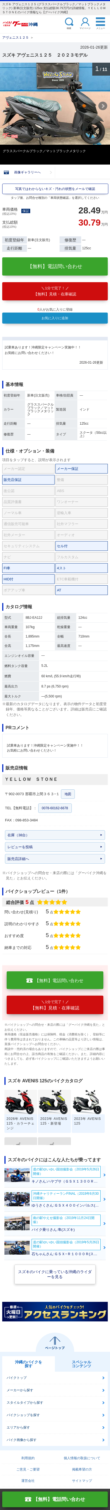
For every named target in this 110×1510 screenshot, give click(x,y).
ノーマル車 (13, 513)
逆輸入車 (64, 513)
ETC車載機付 (67, 579)
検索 (69, 28)
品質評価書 (13, 502)
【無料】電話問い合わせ (54, 266)
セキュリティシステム (22, 546)
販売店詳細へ (18, 859)
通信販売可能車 (16, 524)
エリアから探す (18, 1427)
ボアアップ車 (14, 590)
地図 (68, 794)
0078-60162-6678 (55, 808)
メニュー (100, 28)
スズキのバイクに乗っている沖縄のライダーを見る (55, 1274)
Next (102, 106)
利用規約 (28, 1458)
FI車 (7, 568)
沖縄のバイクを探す (28, 1364)
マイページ (85, 28)
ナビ (7, 557)
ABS (60, 491)
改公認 (9, 491)
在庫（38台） (18, 835)
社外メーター (14, 535)
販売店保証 (13, 480)
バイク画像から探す (22, 1440)
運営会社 (28, 1481)
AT (59, 590)
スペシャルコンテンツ (81, 1364)
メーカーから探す (20, 1390)
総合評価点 (38, 902)
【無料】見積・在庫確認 (55, 291)
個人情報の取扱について (82, 1458)
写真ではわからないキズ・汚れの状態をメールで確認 (55, 189)
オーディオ (66, 535)
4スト (61, 568)
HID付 (8, 579)
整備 (60, 480)
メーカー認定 (14, 468)
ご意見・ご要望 (28, 1469)
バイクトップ (17, 1378)
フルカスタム (67, 557)
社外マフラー (67, 524)
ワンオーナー (67, 502)
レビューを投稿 (20, 847)
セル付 (62, 546)
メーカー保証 (67, 468)
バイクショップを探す (23, 1415)
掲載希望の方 (82, 1469)
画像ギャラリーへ (27, 172)
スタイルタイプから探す (25, 1403)
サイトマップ (82, 1481)
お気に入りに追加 (55, 318)
